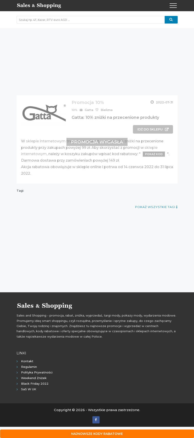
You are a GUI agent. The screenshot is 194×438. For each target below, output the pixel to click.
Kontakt (27, 361)
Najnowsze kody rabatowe (97, 434)
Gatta (89, 110)
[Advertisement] (97, 59)
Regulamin (29, 367)
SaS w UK (28, 389)
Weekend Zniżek (34, 378)
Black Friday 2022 (35, 383)
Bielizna (107, 110)
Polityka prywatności (37, 372)
